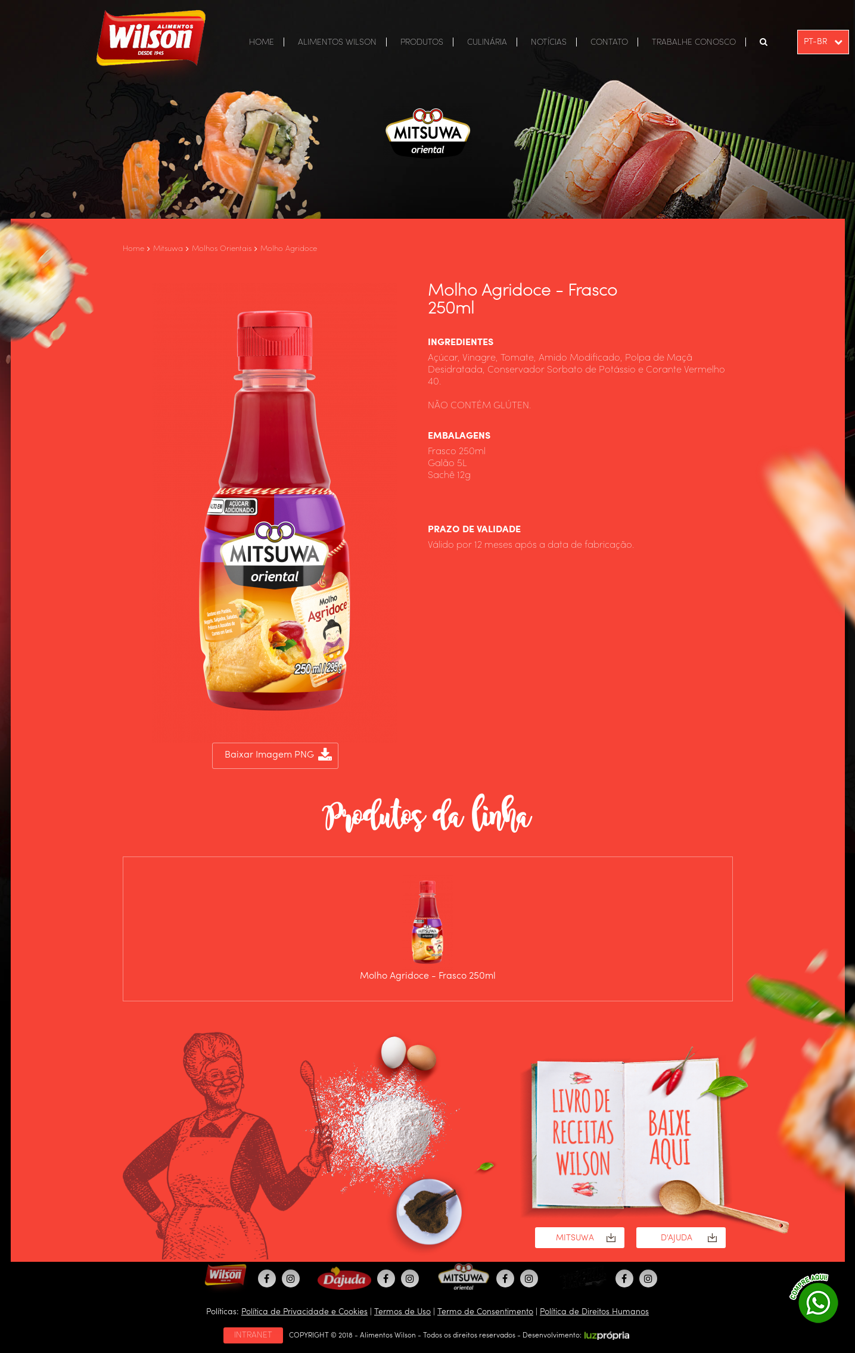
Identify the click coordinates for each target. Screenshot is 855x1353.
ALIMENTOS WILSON (337, 42)
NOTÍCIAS (549, 42)
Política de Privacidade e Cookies (304, 1312)
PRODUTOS (421, 42)
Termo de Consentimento (485, 1312)
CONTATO (609, 42)
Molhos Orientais (221, 249)
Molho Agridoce (288, 249)
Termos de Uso (402, 1312)
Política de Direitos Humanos (594, 1312)
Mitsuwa (168, 249)
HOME (261, 42)
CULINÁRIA (487, 42)
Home (133, 249)
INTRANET (253, 1335)
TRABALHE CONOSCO (694, 42)
